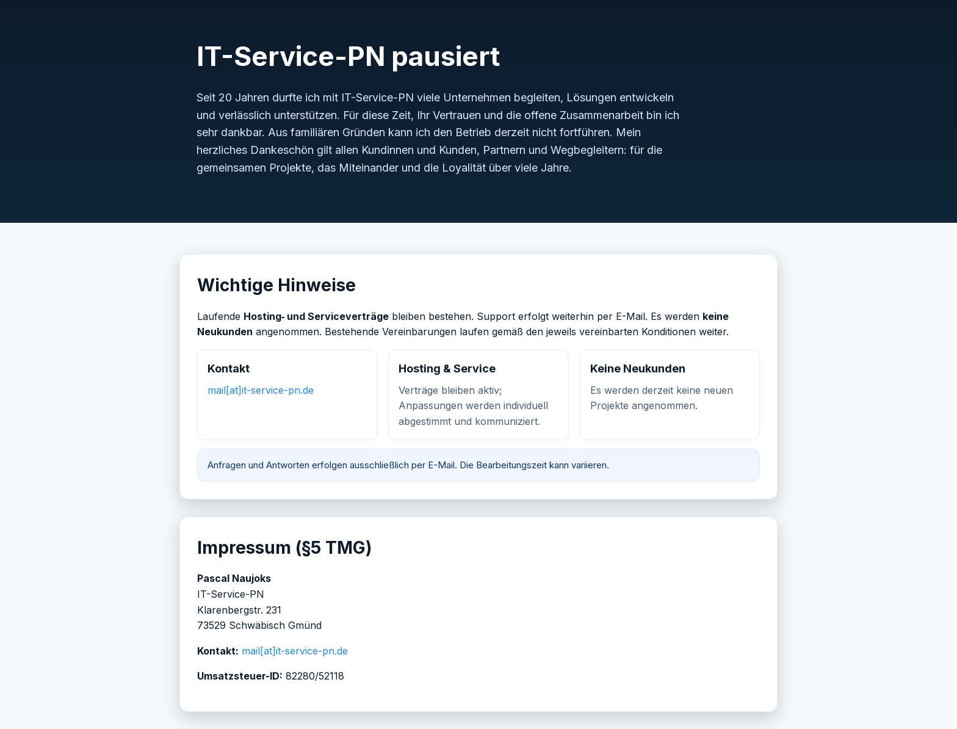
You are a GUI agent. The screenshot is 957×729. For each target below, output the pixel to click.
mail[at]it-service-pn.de (261, 390)
